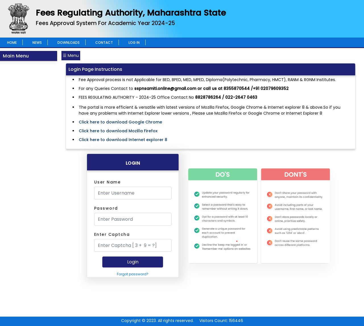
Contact (104, 42)
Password (106, 208)
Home (12, 42)
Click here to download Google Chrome (120, 122)
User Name (107, 182)
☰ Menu (71, 55)
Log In (134, 42)
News (37, 42)
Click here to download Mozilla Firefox (118, 131)
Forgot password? (132, 274)
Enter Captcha (112, 234)
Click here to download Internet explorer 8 (123, 140)
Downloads (68, 42)
